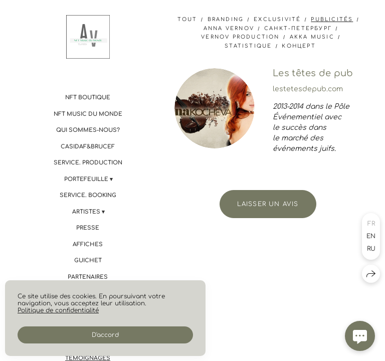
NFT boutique (87, 97)
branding (226, 19)
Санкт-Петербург (298, 28)
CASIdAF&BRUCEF (88, 146)
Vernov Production (240, 37)
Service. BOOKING (88, 195)
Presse (87, 228)
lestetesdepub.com (308, 89)
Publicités (332, 19)
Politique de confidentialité (58, 310)
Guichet (88, 260)
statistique (248, 46)
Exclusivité (277, 19)
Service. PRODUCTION (88, 162)
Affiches (88, 244)
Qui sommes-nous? (88, 130)
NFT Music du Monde (88, 114)
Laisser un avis (268, 204)
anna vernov (229, 28)
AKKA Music (312, 37)
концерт (298, 46)
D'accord (105, 334)
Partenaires (88, 277)
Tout (187, 19)
